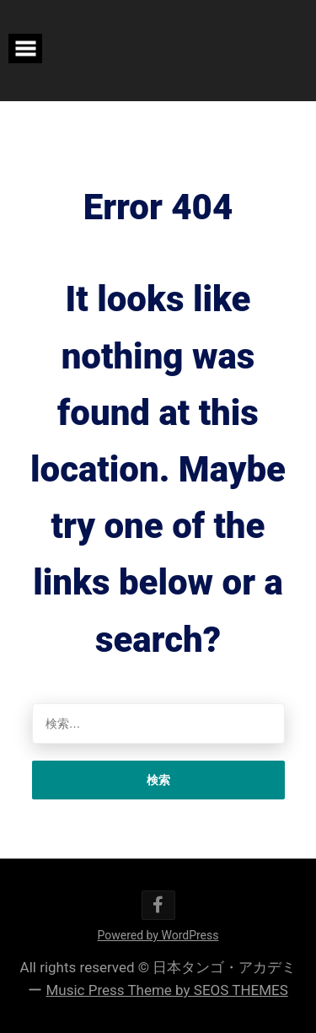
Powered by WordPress (158, 935)
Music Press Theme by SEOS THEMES (166, 990)
